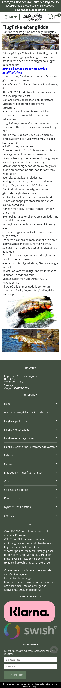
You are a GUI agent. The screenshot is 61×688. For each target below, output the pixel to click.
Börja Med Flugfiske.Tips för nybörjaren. (30, 412)
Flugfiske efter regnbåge (30, 438)
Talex (16, 683)
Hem (30, 404)
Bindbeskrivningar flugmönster (30, 472)
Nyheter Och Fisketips (30, 507)
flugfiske (49, 6)
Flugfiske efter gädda (30, 429)
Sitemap (30, 515)
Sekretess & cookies (30, 490)
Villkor (30, 481)
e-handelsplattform (38, 683)
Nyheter (30, 455)
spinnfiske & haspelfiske (30, 10)
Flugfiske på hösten (30, 421)
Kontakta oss (30, 498)
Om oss (30, 464)
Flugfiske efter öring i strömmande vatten (30, 447)
